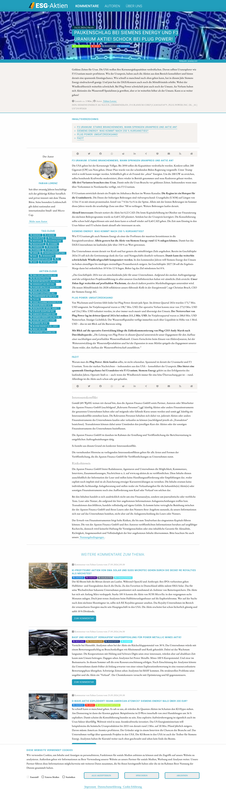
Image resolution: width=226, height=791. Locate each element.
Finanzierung (56, 238)
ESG (33, 256)
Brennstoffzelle (40, 259)
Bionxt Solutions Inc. (42, 293)
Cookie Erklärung (132, 786)
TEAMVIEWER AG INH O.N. (43, 296)
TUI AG (34, 299)
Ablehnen (182, 775)
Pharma (35, 250)
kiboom (49, 235)
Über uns (134, 6)
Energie (35, 235)
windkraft (47, 256)
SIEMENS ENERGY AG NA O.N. (45, 317)
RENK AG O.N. (37, 329)
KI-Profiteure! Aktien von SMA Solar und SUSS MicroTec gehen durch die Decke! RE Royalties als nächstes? (134, 572)
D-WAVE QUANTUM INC (42, 311)
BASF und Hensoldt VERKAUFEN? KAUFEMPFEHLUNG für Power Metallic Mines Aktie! (126, 637)
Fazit (80, 138)
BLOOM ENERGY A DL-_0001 (44, 326)
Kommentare (87, 6)
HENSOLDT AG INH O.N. (42, 284)
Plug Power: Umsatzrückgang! (97, 134)
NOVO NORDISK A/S (40, 305)
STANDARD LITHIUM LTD (42, 332)
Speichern (141, 775)
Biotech (51, 247)
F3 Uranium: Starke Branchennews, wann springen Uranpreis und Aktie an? (127, 127)
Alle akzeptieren (101, 775)
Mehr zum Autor (38, 221)
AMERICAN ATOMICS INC (42, 314)
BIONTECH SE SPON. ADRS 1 (44, 308)
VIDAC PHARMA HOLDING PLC (45, 302)
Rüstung (36, 241)
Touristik (36, 247)
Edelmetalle (48, 262)
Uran (34, 253)
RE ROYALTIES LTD (39, 278)
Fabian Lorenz (109, 101)
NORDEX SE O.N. (39, 323)
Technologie (53, 241)
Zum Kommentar (84, 618)
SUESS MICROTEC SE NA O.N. (44, 281)
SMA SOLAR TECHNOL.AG (43, 275)
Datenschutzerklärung (109, 786)
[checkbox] (28, 776)
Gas (33, 262)
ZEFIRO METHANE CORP (42, 320)
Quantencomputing (53, 253)
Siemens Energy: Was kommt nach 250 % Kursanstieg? (112, 131)
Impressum (90, 786)
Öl (56, 259)
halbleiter (37, 238)
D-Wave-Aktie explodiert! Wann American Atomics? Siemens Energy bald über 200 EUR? (130, 701)
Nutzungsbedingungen (92, 537)
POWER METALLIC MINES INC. (45, 287)
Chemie (52, 244)
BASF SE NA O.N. (39, 290)
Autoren (112, 6)
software (51, 250)
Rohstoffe (37, 244)
